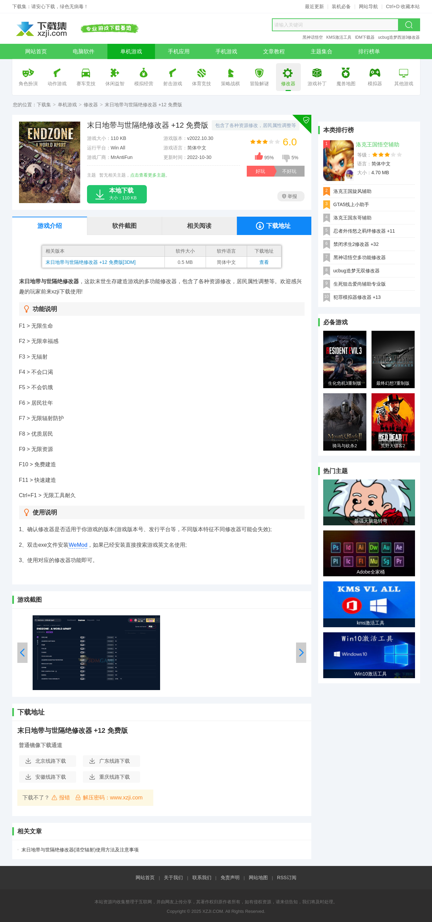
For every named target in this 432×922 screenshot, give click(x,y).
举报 (289, 196)
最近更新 (314, 6)
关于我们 (173, 877)
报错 (60, 797)
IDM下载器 (365, 37)
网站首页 (145, 877)
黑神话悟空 (313, 37)
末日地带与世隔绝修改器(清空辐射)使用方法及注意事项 (80, 849)
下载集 (44, 104)
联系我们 (201, 877)
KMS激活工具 (338, 37)
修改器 (91, 104)
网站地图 (258, 877)
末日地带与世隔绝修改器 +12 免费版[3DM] (91, 262)
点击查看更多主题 (148, 175)
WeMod (78, 545)
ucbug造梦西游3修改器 (399, 37)
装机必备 (341, 6)
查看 (264, 262)
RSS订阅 (286, 877)
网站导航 (368, 6)
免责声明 (230, 877)
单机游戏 (67, 104)
